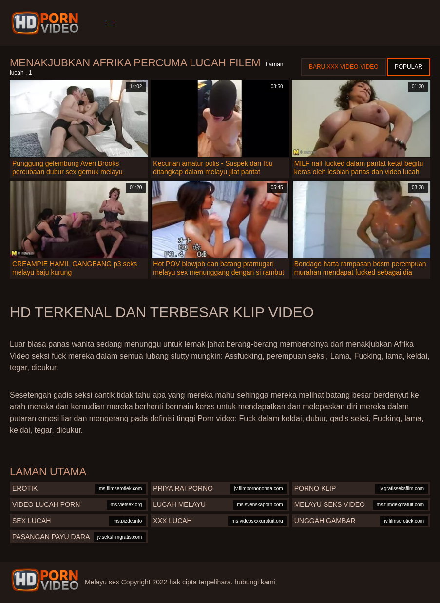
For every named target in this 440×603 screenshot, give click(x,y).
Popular (408, 66)
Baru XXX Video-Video (344, 66)
